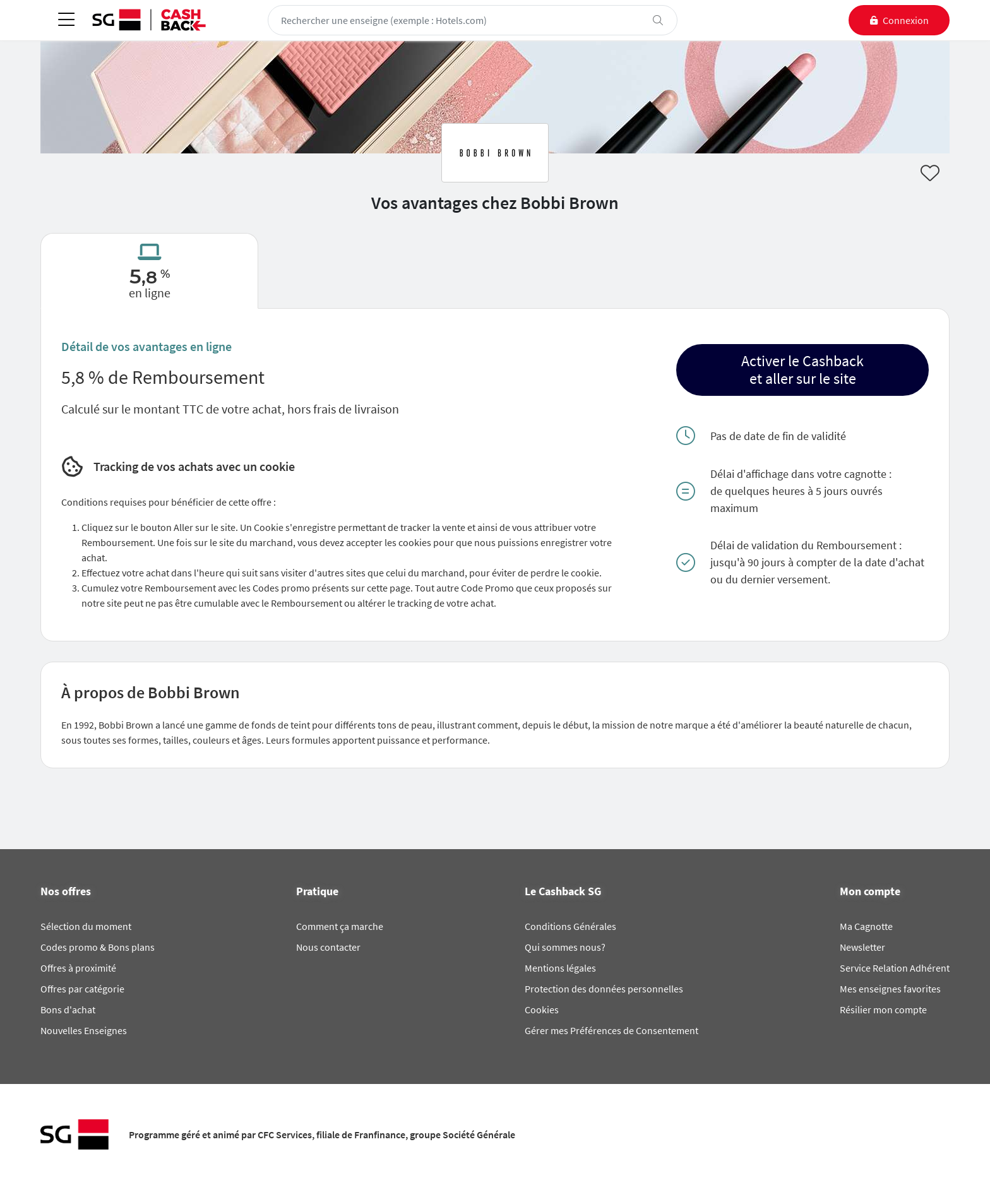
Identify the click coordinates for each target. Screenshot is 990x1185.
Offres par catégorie (82, 988)
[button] (802, 370)
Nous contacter (328, 947)
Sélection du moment (85, 926)
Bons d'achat (67, 1009)
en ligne (149, 293)
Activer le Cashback (802, 361)
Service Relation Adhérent (895, 968)
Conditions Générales (570, 926)
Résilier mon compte (883, 1009)
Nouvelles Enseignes (83, 1030)
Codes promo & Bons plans (97, 947)
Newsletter (862, 947)
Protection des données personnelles (604, 988)
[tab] (149, 271)
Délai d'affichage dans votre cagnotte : (801, 474)
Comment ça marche (339, 926)
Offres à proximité (78, 968)
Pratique (317, 891)
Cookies (542, 1009)
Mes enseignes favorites (890, 988)
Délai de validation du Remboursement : (806, 545)
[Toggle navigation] (66, 20)
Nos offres (65, 891)
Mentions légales (560, 968)
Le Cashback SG (563, 891)
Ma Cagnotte (866, 926)
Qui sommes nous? (565, 947)
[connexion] (899, 20)
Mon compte (870, 891)
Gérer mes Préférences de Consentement (611, 1030)
